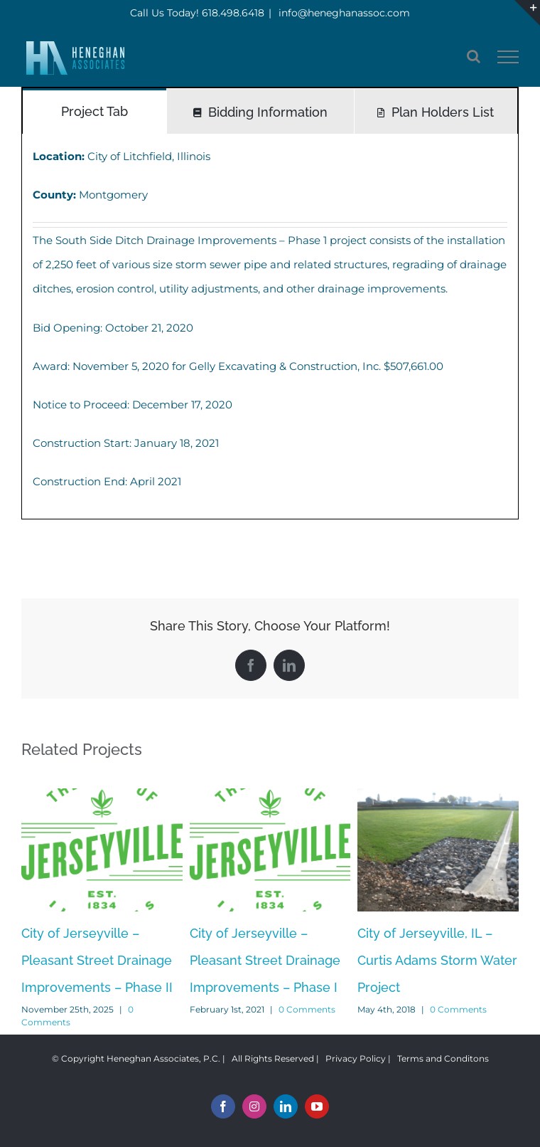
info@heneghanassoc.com (343, 12)
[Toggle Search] (473, 56)
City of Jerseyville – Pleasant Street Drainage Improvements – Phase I (265, 960)
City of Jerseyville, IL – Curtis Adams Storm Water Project (437, 960)
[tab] (94, 110)
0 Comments (307, 1009)
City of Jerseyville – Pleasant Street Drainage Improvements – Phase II (97, 960)
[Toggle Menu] (508, 57)
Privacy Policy (355, 1058)
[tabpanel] (270, 326)
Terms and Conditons (443, 1058)
